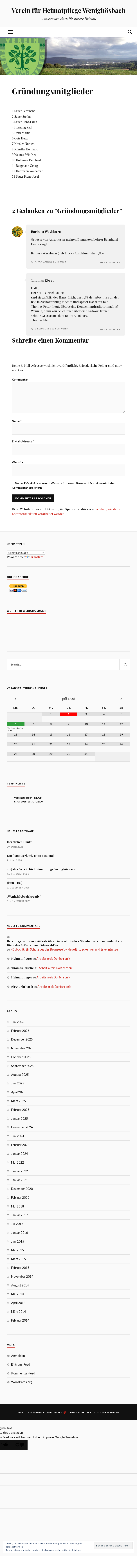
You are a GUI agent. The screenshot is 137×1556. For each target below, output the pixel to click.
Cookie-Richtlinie (72, 1550)
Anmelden (18, 1356)
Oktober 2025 (21, 1057)
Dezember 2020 (22, 1189)
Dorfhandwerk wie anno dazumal (30, 856)
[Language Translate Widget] (26, 553)
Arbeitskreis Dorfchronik (53, 959)
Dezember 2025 (22, 1040)
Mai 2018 (17, 1207)
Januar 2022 (19, 1171)
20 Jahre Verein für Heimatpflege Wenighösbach (41, 870)
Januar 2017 (19, 1215)
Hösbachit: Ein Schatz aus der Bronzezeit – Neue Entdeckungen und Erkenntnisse (64, 950)
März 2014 (18, 1312)
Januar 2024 (19, 1154)
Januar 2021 (19, 1180)
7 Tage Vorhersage (68, 631)
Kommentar (21, 378)
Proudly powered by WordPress (40, 1413)
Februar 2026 (20, 1031)
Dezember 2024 (22, 1128)
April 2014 (18, 1303)
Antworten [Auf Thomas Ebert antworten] (112, 328)
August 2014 (20, 1286)
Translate (33, 557)
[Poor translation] (20, 1445)
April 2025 (18, 1092)
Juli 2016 (17, 1224)
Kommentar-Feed (23, 1374)
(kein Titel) (14, 883)
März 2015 (18, 1259)
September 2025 (22, 1066)
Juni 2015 (17, 1242)
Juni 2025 (17, 1084)
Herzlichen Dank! (19, 842)
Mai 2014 (17, 1295)
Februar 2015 (20, 1268)
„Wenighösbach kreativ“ (24, 897)
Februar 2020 (20, 1198)
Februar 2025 (20, 1110)
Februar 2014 (20, 1321)
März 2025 (18, 1101)
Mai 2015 (17, 1251)
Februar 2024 (20, 1145)
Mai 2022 (17, 1163)
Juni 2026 (17, 1022)
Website (17, 462)
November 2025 (22, 1049)
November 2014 (22, 1277)
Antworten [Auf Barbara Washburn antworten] (112, 261)
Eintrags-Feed (20, 1365)
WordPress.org (21, 1382)
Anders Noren (109, 1413)
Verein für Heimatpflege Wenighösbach (68, 10)
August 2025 (20, 1075)
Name (17, 420)
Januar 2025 (19, 1119)
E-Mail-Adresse (23, 441)
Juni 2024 (17, 1136)
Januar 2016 (19, 1233)
